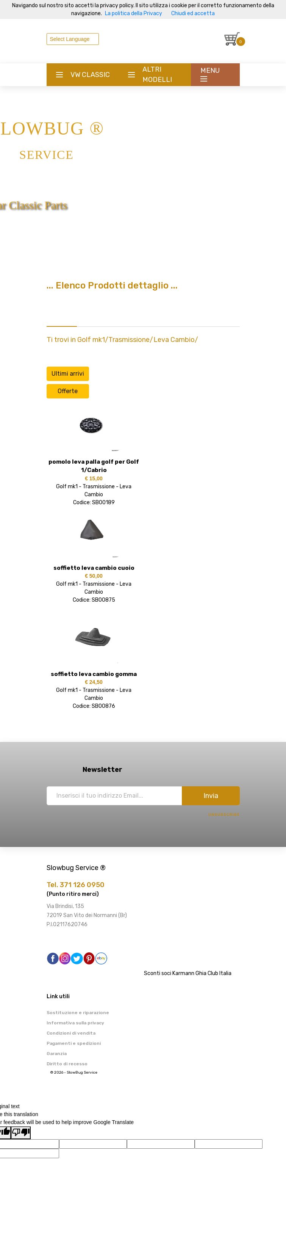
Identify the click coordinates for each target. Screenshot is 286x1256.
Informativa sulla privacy (75, 1022)
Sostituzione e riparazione (78, 1012)
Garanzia (57, 1053)
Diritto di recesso (67, 1063)
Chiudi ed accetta (193, 13)
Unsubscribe (224, 814)
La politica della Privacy (133, 13)
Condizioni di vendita (71, 1033)
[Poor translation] (21, 1132)
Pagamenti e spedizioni (74, 1043)
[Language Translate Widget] (73, 39)
